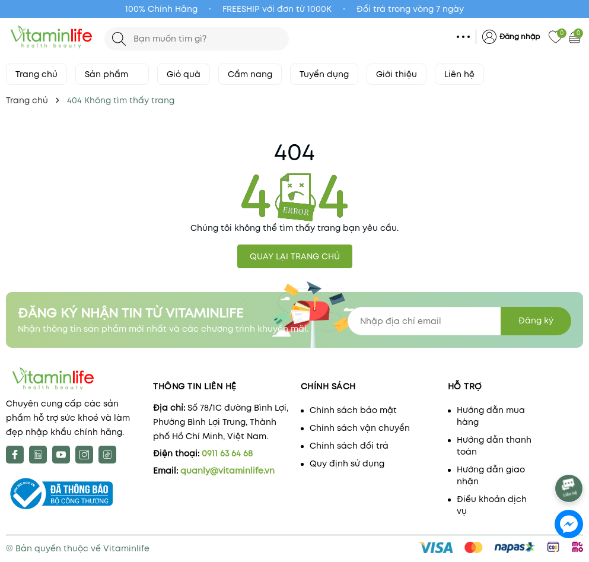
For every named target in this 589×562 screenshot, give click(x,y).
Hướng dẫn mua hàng (491, 416)
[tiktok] (107, 454)
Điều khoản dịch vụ (492, 505)
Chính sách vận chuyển (360, 428)
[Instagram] (84, 454)
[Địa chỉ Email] (459, 321)
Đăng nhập (519, 36)
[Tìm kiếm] (118, 38)
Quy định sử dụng (347, 463)
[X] (38, 454)
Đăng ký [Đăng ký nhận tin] (535, 320)
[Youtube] (61, 454)
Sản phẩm (112, 74)
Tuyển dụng (324, 74)
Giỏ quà (183, 74)
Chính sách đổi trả (349, 446)
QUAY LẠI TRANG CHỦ (295, 256)
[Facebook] (15, 454)
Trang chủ (36, 74)
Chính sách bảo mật (353, 410)
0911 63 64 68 (227, 453)
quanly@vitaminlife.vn (227, 471)
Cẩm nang (250, 74)
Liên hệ (459, 74)
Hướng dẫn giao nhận (491, 475)
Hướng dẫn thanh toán (494, 446)
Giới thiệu (396, 74)
